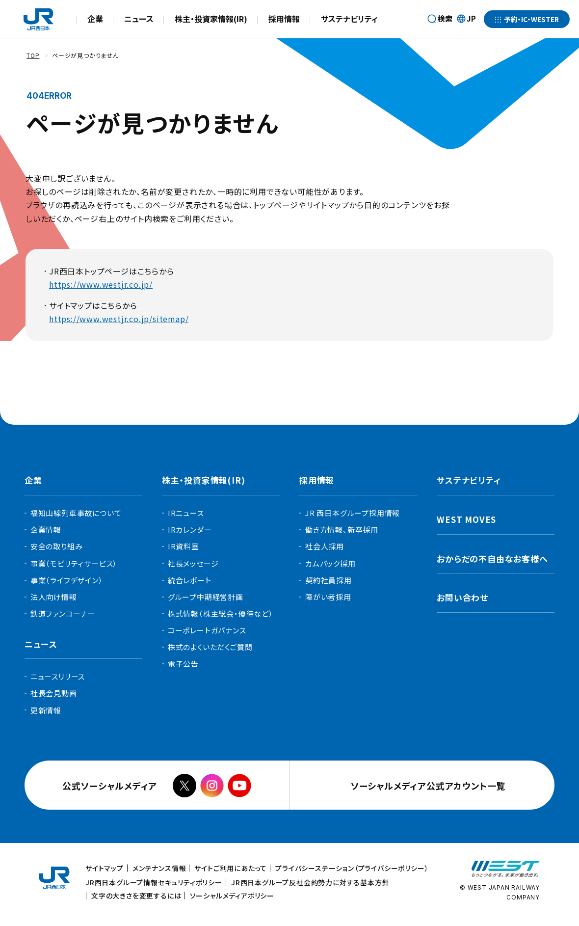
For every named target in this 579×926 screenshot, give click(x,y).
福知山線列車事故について (76, 513)
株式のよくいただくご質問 (210, 647)
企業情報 (45, 529)
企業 (95, 19)
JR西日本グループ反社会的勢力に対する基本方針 (310, 882)
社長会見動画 (53, 693)
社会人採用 (324, 546)
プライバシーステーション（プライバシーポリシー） (351, 868)
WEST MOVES (466, 519)
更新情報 (45, 710)
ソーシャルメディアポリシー (232, 895)
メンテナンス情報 (159, 868)
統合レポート (189, 580)
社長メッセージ (193, 563)
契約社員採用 (328, 580)
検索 (445, 18)
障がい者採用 (328, 597)
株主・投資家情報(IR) (211, 19)
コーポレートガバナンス (207, 630)
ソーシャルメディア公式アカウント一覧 (430, 785)
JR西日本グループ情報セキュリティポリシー (153, 882)
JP (466, 19)
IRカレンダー (190, 529)
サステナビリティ (349, 19)
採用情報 (284, 19)
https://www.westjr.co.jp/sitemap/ (118, 319)
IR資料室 (183, 546)
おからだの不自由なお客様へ (492, 558)
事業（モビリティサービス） (73, 563)
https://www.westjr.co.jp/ (101, 284)
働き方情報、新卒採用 (341, 529)
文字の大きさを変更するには (136, 895)
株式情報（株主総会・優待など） (220, 613)
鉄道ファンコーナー (63, 613)
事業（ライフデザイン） (66, 580)
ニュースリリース (57, 676)
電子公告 (183, 663)
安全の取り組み (56, 546)
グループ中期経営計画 (205, 597)
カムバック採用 (330, 563)
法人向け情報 (53, 597)
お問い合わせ (462, 597)
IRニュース (186, 513)
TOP (32, 55)
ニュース (139, 19)
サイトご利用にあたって (230, 868)
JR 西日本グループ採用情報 (352, 513)
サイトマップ (104, 868)
